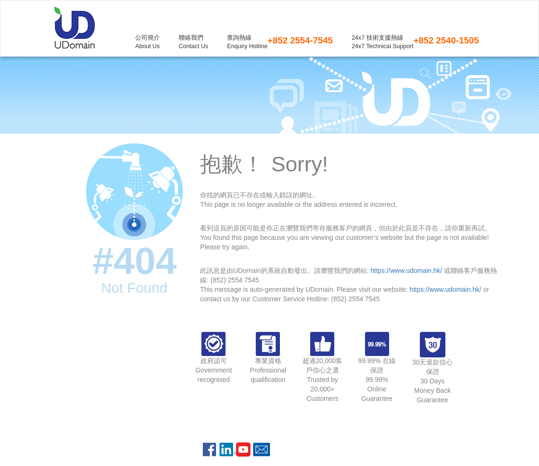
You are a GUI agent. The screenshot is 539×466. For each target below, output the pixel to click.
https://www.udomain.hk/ (406, 270)
